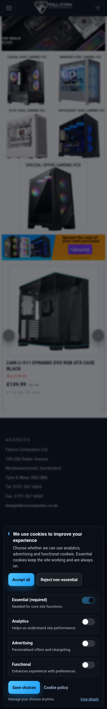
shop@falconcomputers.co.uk (31, 505)
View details (89, 699)
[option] (54, 33)
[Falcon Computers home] (53, 8)
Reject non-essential (59, 579)
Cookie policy (56, 687)
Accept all (21, 579)
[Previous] (9, 335)
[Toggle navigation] (9, 8)
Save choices (24, 687)
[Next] (98, 335)
